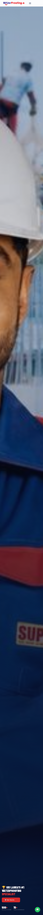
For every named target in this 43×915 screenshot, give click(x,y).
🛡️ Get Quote (9, 900)
